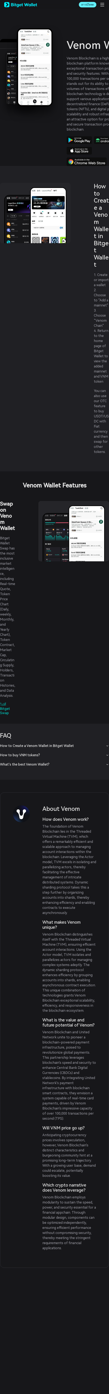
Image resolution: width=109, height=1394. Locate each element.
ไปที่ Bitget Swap (5, 709)
